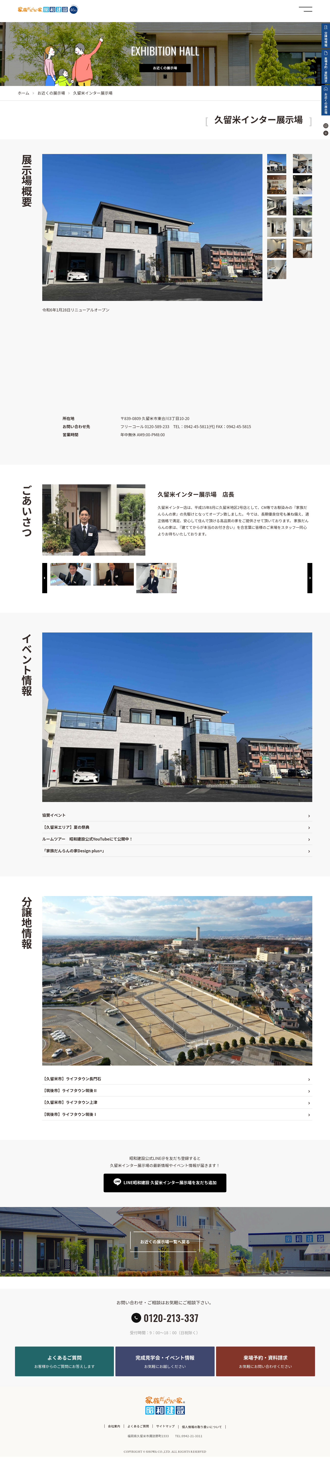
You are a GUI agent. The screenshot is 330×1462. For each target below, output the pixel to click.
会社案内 (114, 1432)
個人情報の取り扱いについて (202, 1432)
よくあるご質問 (138, 1432)
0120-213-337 (171, 1320)
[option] (70, 574)
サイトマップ (165, 1432)
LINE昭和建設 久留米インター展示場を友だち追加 (169, 1183)
